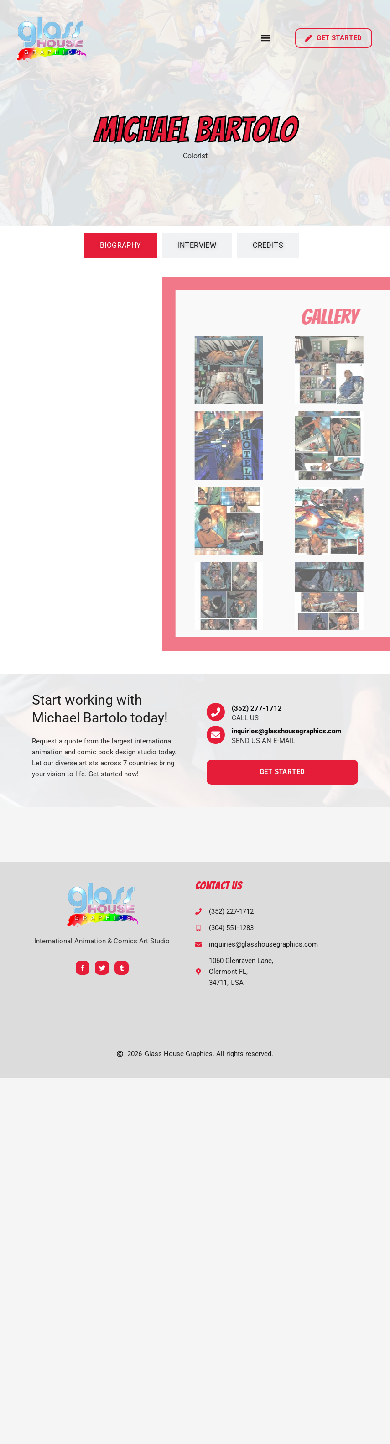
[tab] (120, 245)
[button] (265, 38)
